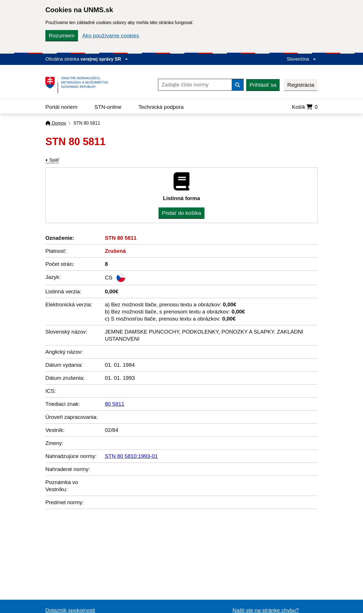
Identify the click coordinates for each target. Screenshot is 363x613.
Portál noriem (61, 107)
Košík (305, 107)
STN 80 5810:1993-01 (131, 456)
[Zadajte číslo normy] (195, 84)
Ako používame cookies (110, 35)
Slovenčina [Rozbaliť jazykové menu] (301, 59)
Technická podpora (161, 107)
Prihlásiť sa (263, 85)
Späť (54, 160)
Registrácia (300, 85)
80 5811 (114, 404)
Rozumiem (62, 36)
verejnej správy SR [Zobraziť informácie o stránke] (104, 59)
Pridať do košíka (181, 213)
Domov (55, 123)
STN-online (107, 107)
